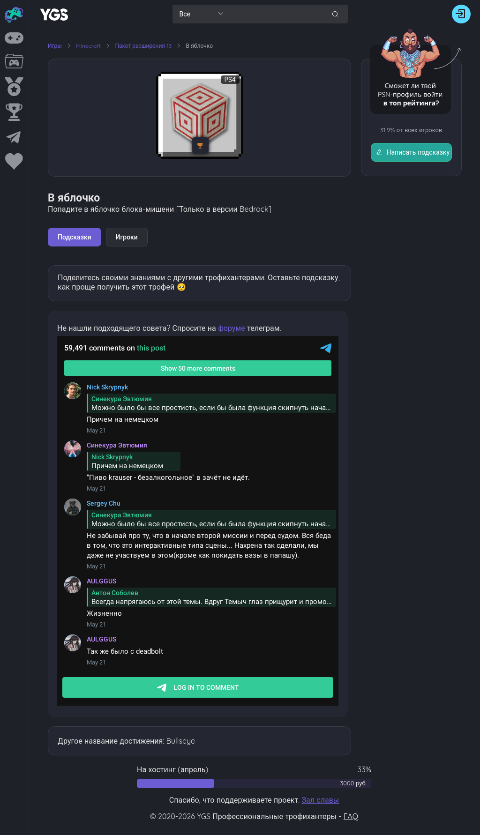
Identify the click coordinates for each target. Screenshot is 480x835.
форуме (231, 328)
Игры (55, 45)
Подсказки (74, 237)
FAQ (351, 816)
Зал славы (320, 800)
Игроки (127, 237)
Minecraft (89, 45)
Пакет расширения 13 (144, 45)
